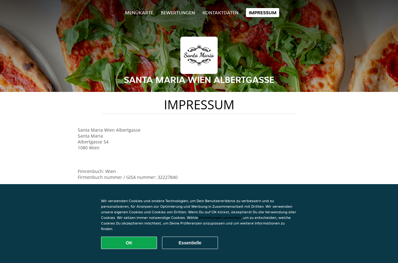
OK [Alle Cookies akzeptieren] (129, 242)
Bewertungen (178, 12)
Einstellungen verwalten (220, 217)
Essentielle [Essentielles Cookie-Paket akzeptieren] (189, 242)
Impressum (262, 12)
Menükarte (139, 12)
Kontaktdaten (220, 12)
